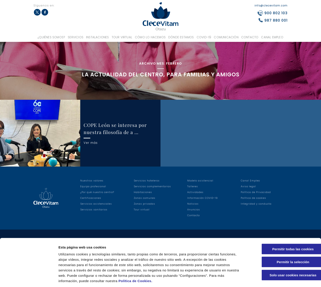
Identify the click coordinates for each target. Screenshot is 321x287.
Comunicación (226, 37)
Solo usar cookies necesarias (283, 254)
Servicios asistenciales (96, 204)
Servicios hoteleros (147, 180)
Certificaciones (90, 198)
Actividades (195, 192)
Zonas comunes (144, 198)
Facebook (44, 12)
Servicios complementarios (152, 186)
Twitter (37, 12)
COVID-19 (204, 37)
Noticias (193, 204)
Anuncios (193, 209)
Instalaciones (97, 37)
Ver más (91, 142)
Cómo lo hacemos (150, 37)
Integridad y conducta (256, 204)
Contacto (250, 37)
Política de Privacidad (256, 192)
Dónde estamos (181, 37)
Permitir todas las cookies (284, 228)
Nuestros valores (91, 180)
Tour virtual (122, 37)
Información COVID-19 (202, 198)
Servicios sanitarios (93, 209)
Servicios (75, 37)
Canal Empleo (272, 37)
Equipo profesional (93, 186)
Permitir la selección (284, 241)
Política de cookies (253, 198)
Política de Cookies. (135, 260)
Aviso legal (248, 186)
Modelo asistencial (200, 180)
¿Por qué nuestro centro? (97, 192)
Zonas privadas (144, 204)
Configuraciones (239, 278)
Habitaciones (143, 192)
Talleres (192, 186)
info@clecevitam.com (271, 5)
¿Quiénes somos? (51, 37)
